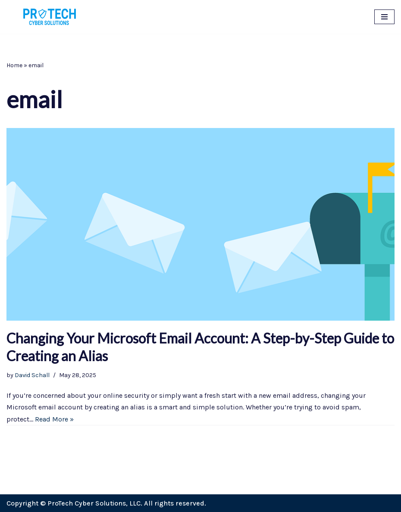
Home (14, 65)
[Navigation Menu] (384, 16)
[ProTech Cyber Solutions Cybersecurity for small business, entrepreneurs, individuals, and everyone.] (49, 17)
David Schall (32, 375)
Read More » (54, 419)
